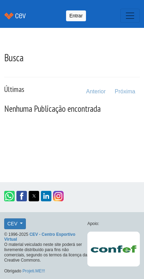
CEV (13, 223)
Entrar (75, 15)
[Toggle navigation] (130, 16)
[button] (9, 196)
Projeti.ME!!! (33, 271)
